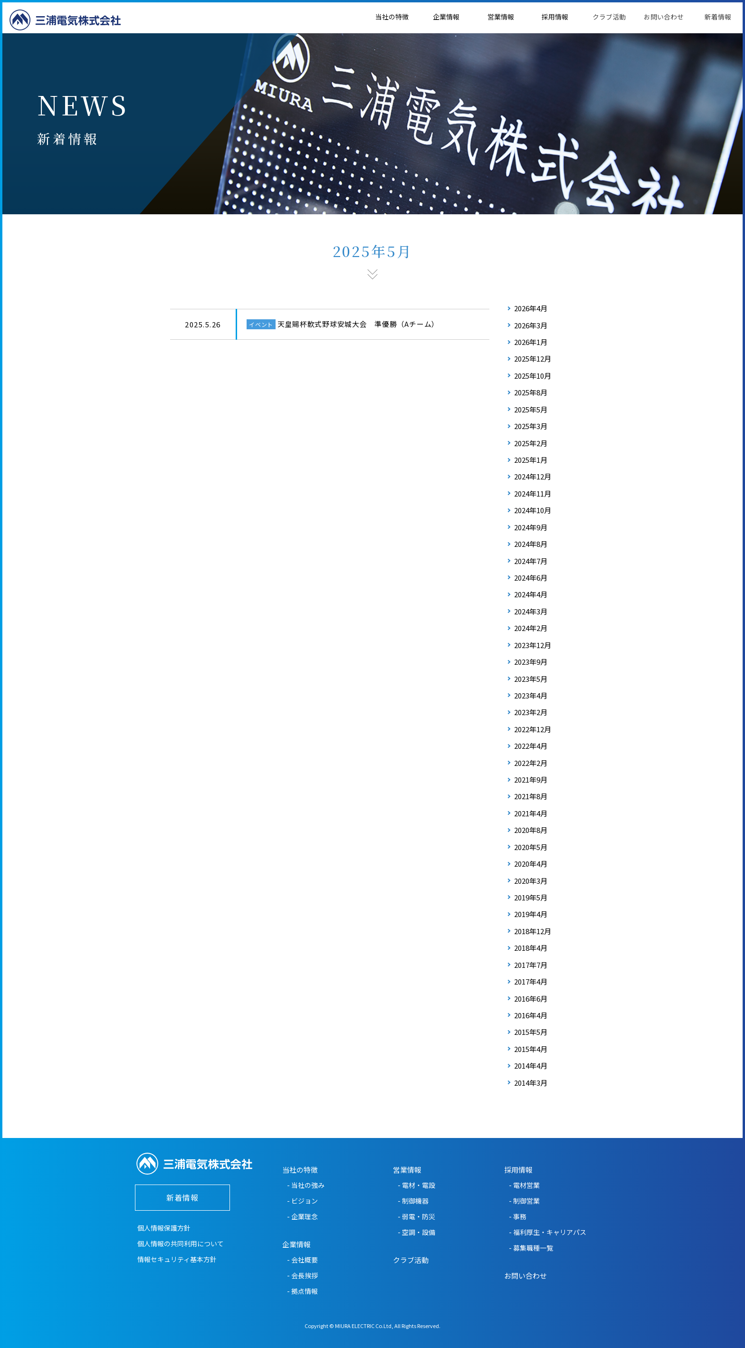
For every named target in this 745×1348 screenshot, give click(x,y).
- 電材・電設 (416, 1185)
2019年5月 (530, 897)
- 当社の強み (306, 1185)
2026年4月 (530, 308)
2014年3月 (530, 1083)
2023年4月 (530, 695)
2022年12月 (532, 729)
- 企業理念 (302, 1216)
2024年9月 (530, 527)
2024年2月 (530, 628)
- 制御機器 (413, 1200)
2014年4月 (530, 1066)
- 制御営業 (524, 1200)
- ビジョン (302, 1200)
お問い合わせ (664, 16)
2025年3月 (530, 426)
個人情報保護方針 (164, 1228)
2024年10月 (532, 510)
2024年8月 (530, 544)
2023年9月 (530, 662)
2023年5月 (530, 679)
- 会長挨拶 (302, 1275)
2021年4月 (530, 813)
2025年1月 (530, 460)
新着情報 (718, 16)
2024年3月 (530, 611)
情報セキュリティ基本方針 (177, 1259)
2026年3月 (530, 325)
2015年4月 (530, 1049)
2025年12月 (532, 358)
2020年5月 (530, 847)
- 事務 (517, 1216)
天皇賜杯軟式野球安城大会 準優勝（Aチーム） (358, 324)
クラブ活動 (609, 16)
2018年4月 (530, 948)
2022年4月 (530, 746)
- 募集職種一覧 (531, 1247)
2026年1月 (530, 342)
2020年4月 (530, 864)
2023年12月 (532, 645)
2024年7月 (530, 561)
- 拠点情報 (302, 1291)
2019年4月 (530, 914)
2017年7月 (530, 965)
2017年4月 (530, 981)
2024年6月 (530, 578)
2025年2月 (530, 443)
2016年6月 (530, 999)
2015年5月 (530, 1032)
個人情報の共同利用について (180, 1243)
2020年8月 (530, 830)
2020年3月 (530, 881)
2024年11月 (532, 493)
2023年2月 (530, 712)
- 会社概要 (302, 1259)
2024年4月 (530, 594)
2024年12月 (532, 476)
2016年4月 (530, 1015)
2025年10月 (532, 376)
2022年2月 (530, 763)
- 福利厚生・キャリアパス (547, 1232)
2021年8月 (530, 796)
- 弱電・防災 (416, 1216)
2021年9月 (530, 779)
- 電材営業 (524, 1185)
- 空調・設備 (416, 1232)
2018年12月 (532, 931)
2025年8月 (530, 392)
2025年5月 (530, 409)
